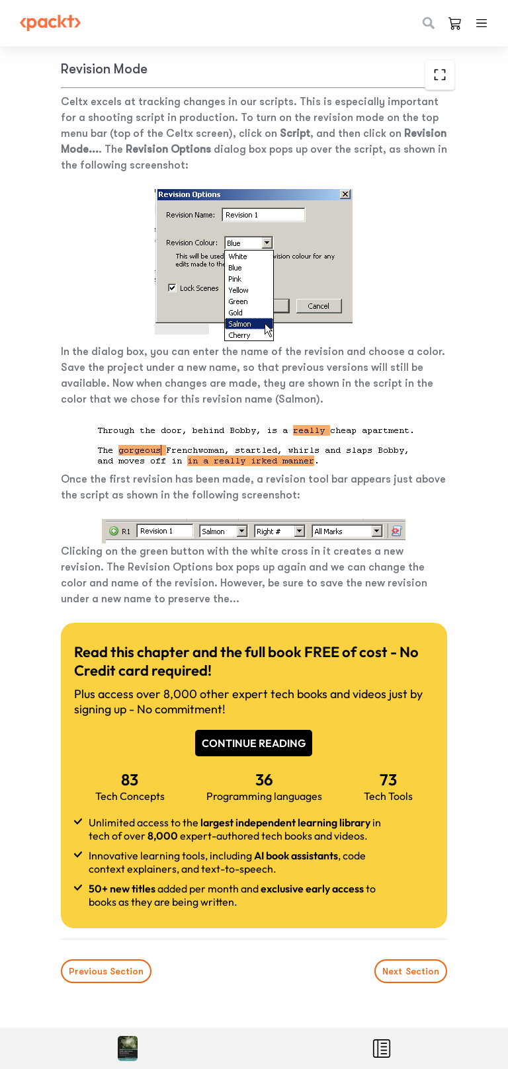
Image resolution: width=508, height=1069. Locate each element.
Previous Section (106, 971)
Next (410, 971)
